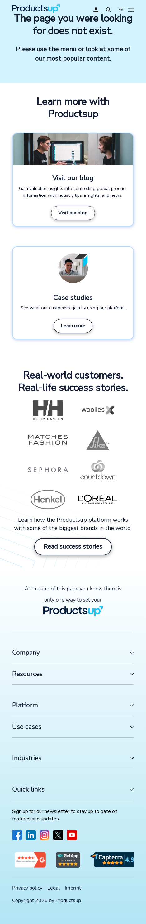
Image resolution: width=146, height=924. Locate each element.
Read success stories (73, 546)
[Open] (108, 10)
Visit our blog (72, 212)
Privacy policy (27, 888)
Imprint (73, 888)
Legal (53, 888)
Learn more (73, 325)
